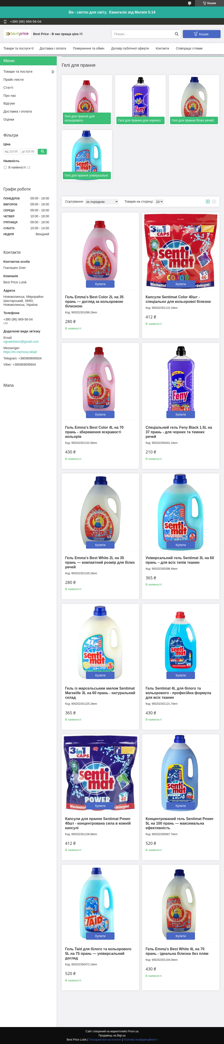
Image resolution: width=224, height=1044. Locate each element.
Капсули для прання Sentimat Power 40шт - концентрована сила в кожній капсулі (98, 823)
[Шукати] (177, 34)
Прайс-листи (13, 79)
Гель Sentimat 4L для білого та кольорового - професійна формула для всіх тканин (178, 692)
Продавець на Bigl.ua (112, 1035)
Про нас (9, 95)
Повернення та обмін (88, 48)
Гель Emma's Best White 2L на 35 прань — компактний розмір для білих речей (100, 562)
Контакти (162, 48)
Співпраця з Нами (189, 48)
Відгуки (9, 103)
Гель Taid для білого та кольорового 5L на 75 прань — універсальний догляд (98, 953)
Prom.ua (133, 1031)
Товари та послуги (16, 48)
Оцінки (8, 119)
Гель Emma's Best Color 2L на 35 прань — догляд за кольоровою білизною (94, 301)
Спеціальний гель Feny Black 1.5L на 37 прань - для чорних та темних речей (179, 432)
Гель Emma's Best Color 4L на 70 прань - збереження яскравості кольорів (94, 432)
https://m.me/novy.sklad (20, 352)
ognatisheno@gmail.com (21, 341)
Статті (8, 87)
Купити (100, 284)
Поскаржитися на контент (105, 1039)
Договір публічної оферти (130, 48)
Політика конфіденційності (140, 1039)
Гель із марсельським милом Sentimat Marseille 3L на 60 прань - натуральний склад (100, 692)
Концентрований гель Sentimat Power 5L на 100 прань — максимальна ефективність (179, 823)
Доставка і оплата (53, 48)
